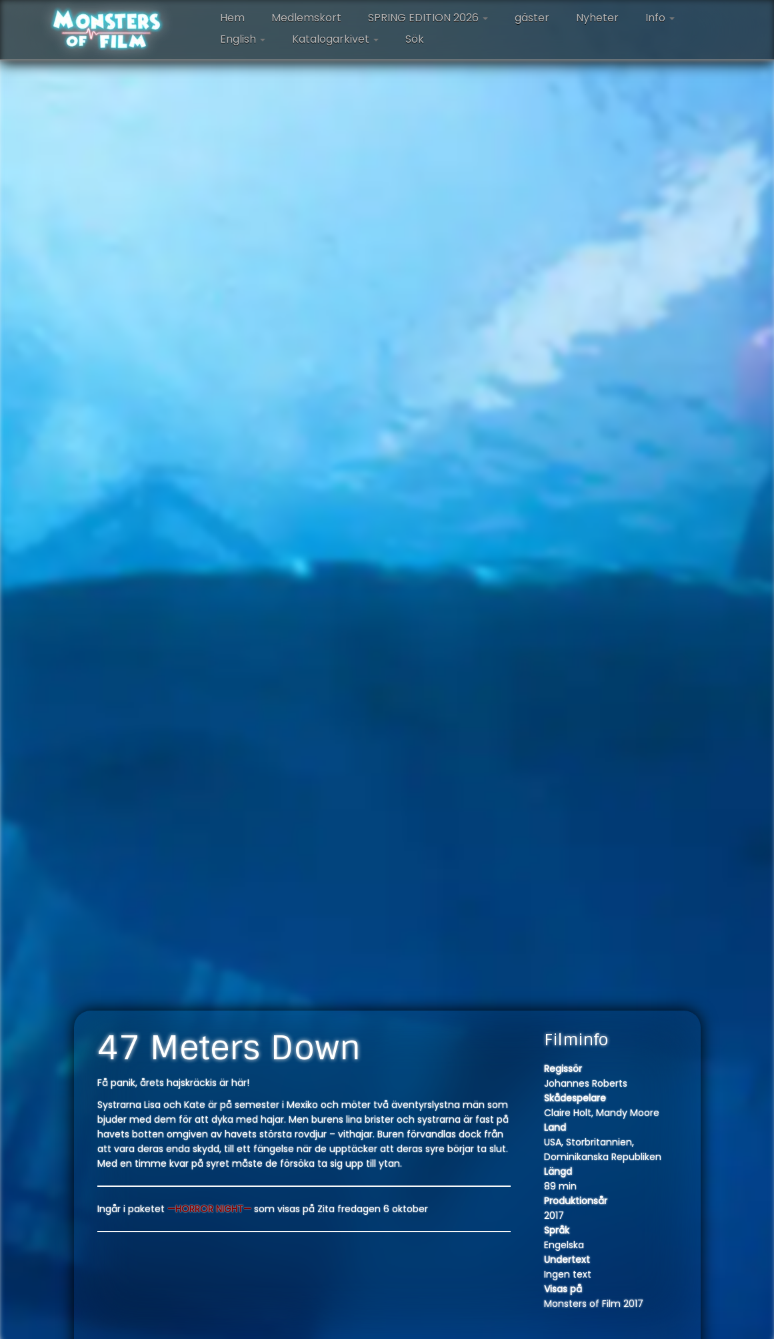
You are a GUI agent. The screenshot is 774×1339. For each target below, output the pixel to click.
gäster (532, 17)
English (242, 39)
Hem (232, 17)
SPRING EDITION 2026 (428, 17)
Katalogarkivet (335, 39)
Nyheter (597, 17)
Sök (414, 39)
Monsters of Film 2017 (593, 1303)
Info (660, 17)
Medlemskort (306, 17)
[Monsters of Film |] (107, 30)
